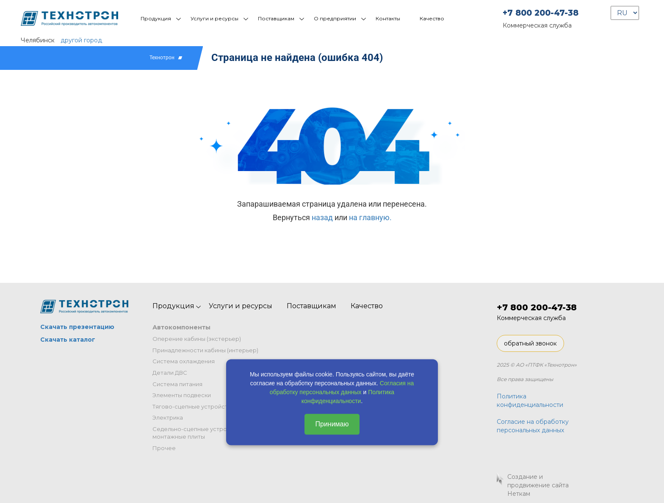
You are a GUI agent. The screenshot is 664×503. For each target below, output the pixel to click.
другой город (81, 40)
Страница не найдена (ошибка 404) (297, 58)
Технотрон (161, 58)
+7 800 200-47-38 (540, 13)
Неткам (518, 493)
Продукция (156, 18)
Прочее (164, 448)
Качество (432, 18)
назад (322, 217)
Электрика (167, 417)
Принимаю (332, 424)
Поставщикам (276, 18)
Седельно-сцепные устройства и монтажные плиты (200, 433)
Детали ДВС (169, 372)
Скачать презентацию (77, 327)
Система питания (177, 384)
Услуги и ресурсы (214, 18)
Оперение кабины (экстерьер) (196, 338)
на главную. (370, 217)
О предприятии (335, 18)
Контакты (388, 18)
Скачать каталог (67, 339)
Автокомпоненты (181, 327)
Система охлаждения (183, 361)
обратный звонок (530, 343)
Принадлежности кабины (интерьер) (205, 350)
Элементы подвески (181, 395)
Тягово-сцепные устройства (193, 406)
